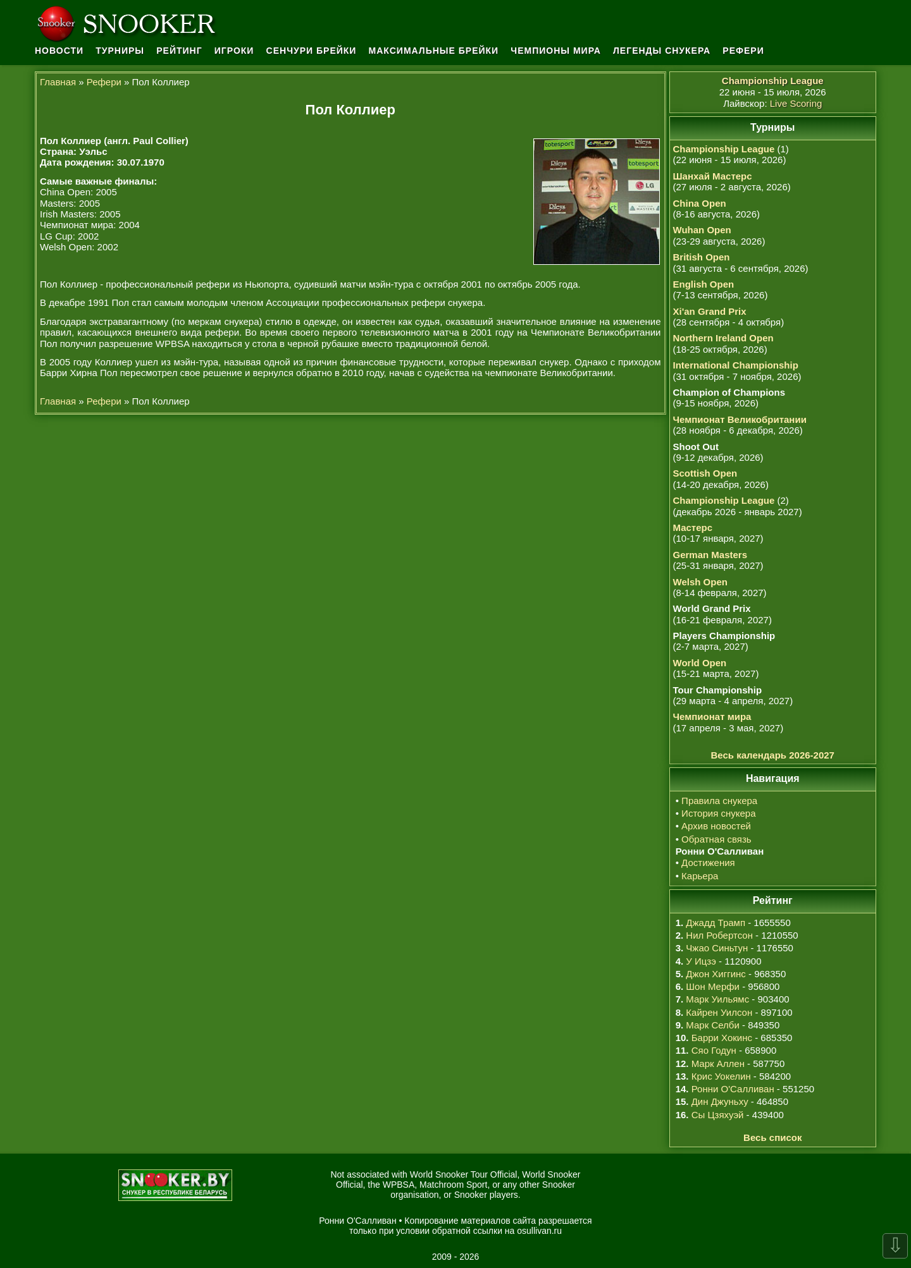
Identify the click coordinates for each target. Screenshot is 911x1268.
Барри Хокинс (721, 1037)
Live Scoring (796, 103)
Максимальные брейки (434, 51)
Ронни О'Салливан (732, 1088)
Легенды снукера (661, 51)
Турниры (120, 51)
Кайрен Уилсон (719, 1012)
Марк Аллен (718, 1063)
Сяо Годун (713, 1050)
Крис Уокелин (721, 1076)
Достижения (708, 862)
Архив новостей (716, 825)
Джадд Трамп (715, 922)
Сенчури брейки (311, 51)
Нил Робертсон (719, 935)
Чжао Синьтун (717, 947)
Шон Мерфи (713, 986)
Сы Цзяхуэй (717, 1114)
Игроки (234, 51)
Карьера (699, 875)
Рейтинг (179, 51)
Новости (59, 51)
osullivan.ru (539, 1231)
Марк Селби (712, 1025)
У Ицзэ (701, 961)
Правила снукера (719, 800)
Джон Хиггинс (715, 973)
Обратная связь (716, 839)
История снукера (718, 813)
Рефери (743, 51)
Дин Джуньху (719, 1101)
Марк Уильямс (717, 999)
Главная (58, 81)
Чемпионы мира (556, 51)
